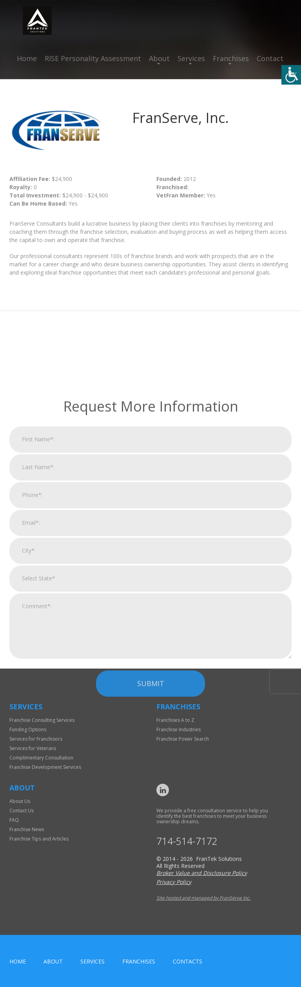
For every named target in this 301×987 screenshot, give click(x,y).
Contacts (187, 961)
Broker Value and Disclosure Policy (201, 873)
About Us (19, 801)
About (159, 58)
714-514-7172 (187, 841)
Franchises (231, 58)
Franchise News (26, 829)
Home (27, 58)
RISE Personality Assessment (93, 58)
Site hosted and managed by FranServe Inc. (203, 898)
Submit (150, 770)
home (17, 961)
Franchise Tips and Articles (39, 838)
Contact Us (21, 810)
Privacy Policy (173, 882)
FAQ (14, 820)
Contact (270, 58)
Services (191, 58)
